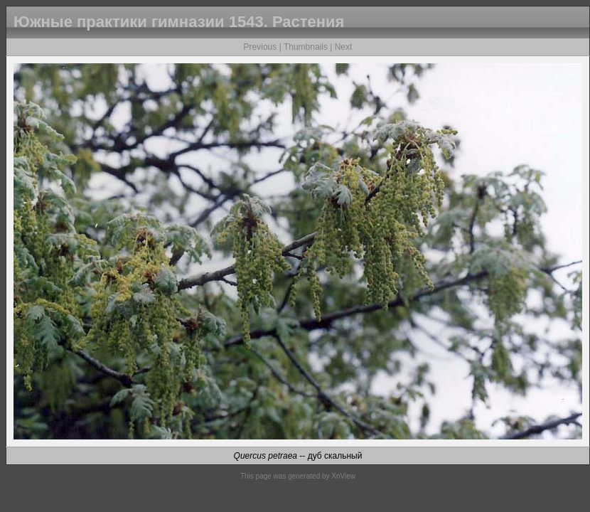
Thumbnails (306, 47)
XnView (343, 476)
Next (344, 47)
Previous (260, 47)
